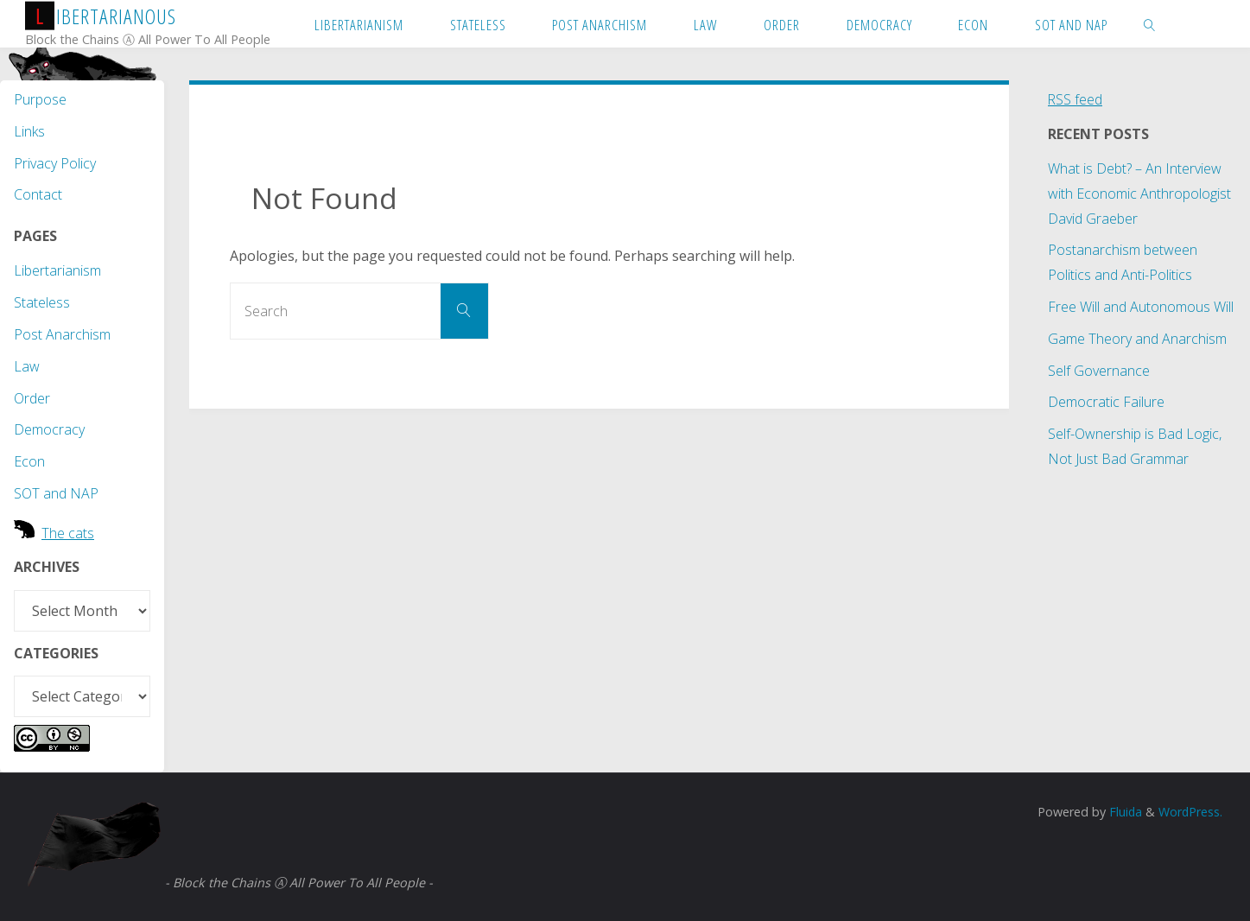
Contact (38, 194)
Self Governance (1099, 370)
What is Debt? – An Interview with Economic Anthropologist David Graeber (1139, 193)
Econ (29, 461)
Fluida (1122, 811)
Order (32, 398)
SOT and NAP (56, 493)
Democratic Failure (1106, 401)
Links (29, 131)
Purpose (40, 99)
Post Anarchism (62, 334)
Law (27, 366)
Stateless (42, 302)
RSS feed (1075, 99)
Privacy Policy (55, 163)
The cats (67, 533)
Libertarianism (57, 270)
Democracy (49, 429)
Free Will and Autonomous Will (1141, 306)
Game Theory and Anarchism (1137, 338)
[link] (1150, 24)
